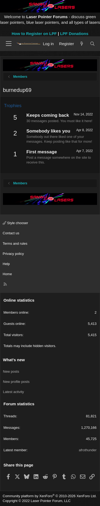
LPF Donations (74, 33)
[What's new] (82, 43)
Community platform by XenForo (50, 496)
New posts (11, 371)
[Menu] (8, 43)
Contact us (11, 233)
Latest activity (13, 392)
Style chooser (15, 223)
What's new (14, 359)
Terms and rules (15, 244)
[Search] (92, 43)
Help (6, 264)
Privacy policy (13, 254)
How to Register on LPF (34, 33)
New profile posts (16, 382)
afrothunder (88, 450)
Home (7, 274)
